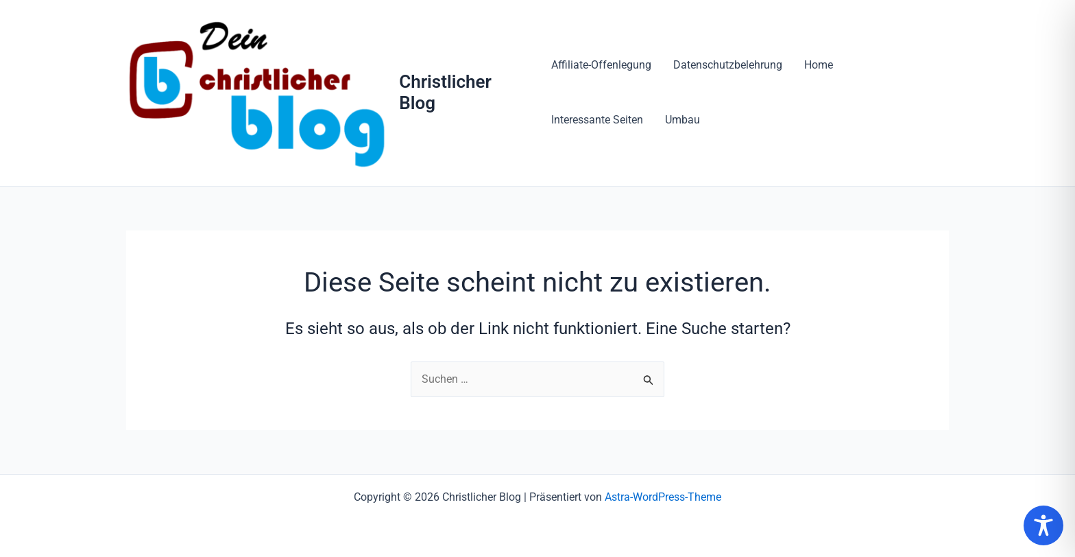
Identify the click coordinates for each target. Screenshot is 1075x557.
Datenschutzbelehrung (727, 64)
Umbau (682, 119)
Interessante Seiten (597, 119)
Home (818, 64)
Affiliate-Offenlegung (601, 64)
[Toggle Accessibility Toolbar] (1043, 525)
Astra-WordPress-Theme (663, 496)
